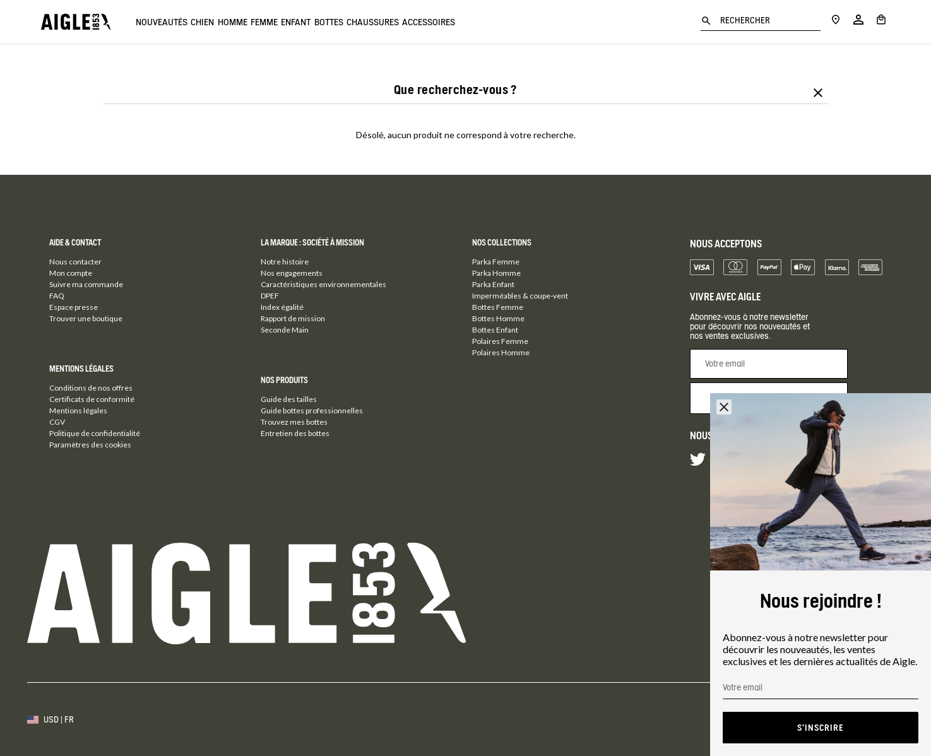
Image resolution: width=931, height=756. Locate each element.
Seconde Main (285, 329)
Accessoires (537, 22)
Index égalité (282, 307)
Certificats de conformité (91, 399)
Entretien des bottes (295, 433)
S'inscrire (820, 728)
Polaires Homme (501, 352)
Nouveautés (161, 22)
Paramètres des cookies (90, 444)
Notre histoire (285, 261)
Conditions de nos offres (91, 388)
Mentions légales (78, 410)
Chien (218, 22)
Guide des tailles (289, 399)
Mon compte (70, 273)
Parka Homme (496, 273)
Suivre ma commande (86, 284)
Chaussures (466, 22)
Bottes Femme (497, 307)
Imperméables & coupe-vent (520, 295)
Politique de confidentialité (94, 433)
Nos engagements (292, 273)
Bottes (406, 22)
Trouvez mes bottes (294, 422)
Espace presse (73, 307)
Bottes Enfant (495, 329)
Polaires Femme (500, 341)
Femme (310, 22)
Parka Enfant (493, 284)
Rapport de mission (293, 318)
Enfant (358, 22)
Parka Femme (495, 261)
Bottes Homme (498, 318)
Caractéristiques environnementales (323, 284)
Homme (263, 22)
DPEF (270, 295)
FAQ (56, 295)
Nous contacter (75, 261)
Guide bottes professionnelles (312, 410)
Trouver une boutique (85, 318)
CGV (57, 422)
